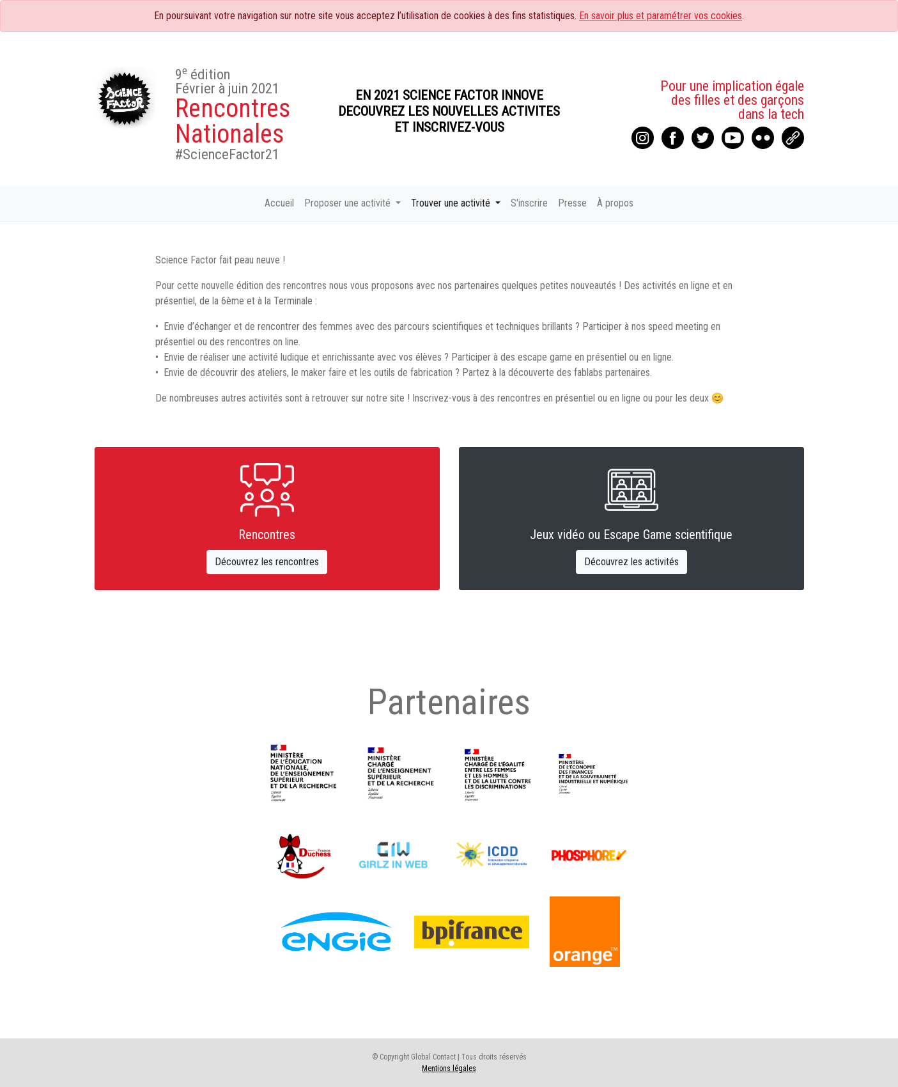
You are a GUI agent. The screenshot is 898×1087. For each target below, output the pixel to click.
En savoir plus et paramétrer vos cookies (660, 16)
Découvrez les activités (631, 562)
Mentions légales (449, 1068)
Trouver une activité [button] (452, 203)
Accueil (279, 203)
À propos (615, 203)
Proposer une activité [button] (348, 203)
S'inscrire (529, 203)
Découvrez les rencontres (267, 562)
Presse (572, 203)
